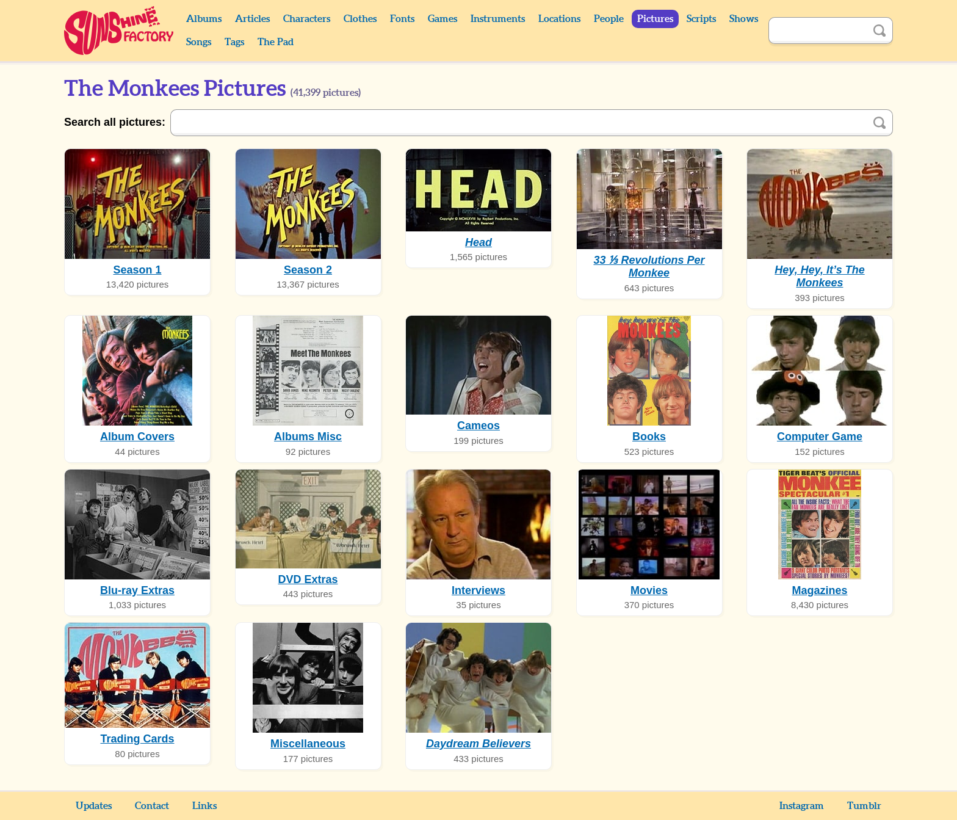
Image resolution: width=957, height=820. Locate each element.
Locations (559, 19)
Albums (204, 19)
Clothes (360, 19)
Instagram (801, 806)
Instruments (498, 19)
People (609, 19)
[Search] (817, 30)
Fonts (402, 19)
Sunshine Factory (119, 30)
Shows (743, 19)
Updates (94, 806)
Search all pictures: (114, 122)
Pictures (655, 19)
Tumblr (864, 806)
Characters (306, 19)
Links (204, 806)
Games (442, 19)
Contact (152, 806)
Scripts (701, 19)
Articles (252, 19)
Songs (198, 42)
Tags (234, 42)
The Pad (276, 42)
